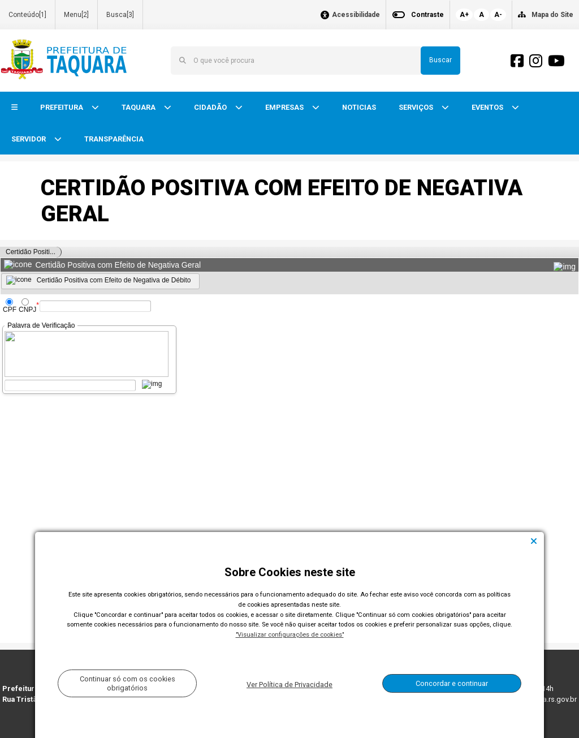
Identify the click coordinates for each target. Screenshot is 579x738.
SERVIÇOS (417, 107)
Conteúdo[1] (27, 15)
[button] (14, 107)
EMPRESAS (285, 107)
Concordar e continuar (452, 683)
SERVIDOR (29, 139)
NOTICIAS (359, 107)
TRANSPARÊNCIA (114, 139)
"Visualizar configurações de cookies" (290, 634)
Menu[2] (76, 15)
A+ (464, 15)
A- (498, 15)
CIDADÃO (211, 107)
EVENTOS (488, 107)
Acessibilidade (356, 15)
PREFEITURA (62, 107)
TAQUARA (139, 107)
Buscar (440, 60)
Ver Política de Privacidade (289, 684)
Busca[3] (120, 15)
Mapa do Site (552, 14)
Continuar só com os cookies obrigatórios (127, 683)
